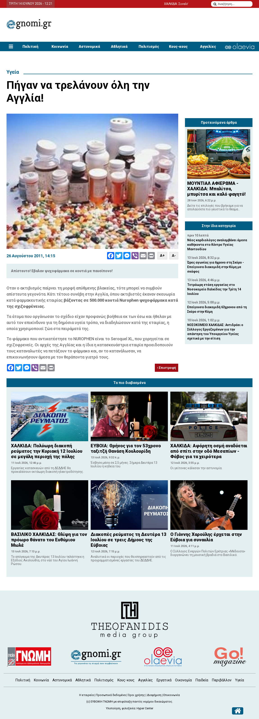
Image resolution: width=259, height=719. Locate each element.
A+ (162, 255)
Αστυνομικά (89, 46)
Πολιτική (30, 46)
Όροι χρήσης (136, 695)
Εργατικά (163, 680)
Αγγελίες (208, 46)
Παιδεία (201, 680)
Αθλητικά (119, 46)
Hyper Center (145, 708)
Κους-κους (178, 46)
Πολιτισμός (149, 46)
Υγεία (13, 72)
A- (174, 255)
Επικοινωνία (171, 695)
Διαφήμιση (154, 695)
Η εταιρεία (86, 695)
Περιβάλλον (222, 680)
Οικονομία (183, 680)
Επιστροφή (166, 368)
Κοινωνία (60, 46)
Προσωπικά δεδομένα (111, 695)
